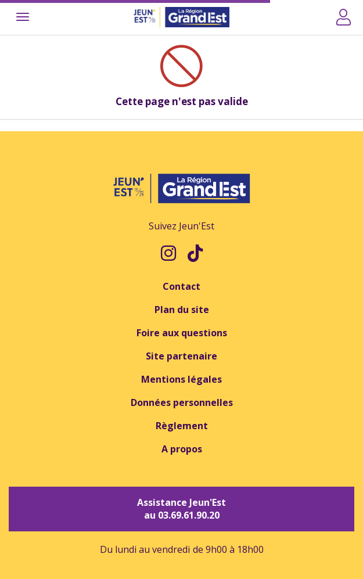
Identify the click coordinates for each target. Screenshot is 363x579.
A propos (181, 449)
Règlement (182, 425)
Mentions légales (181, 379)
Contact (181, 286)
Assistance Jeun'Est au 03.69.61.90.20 (181, 509)
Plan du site (181, 309)
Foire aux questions (181, 333)
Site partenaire (181, 356)
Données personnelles (182, 402)
